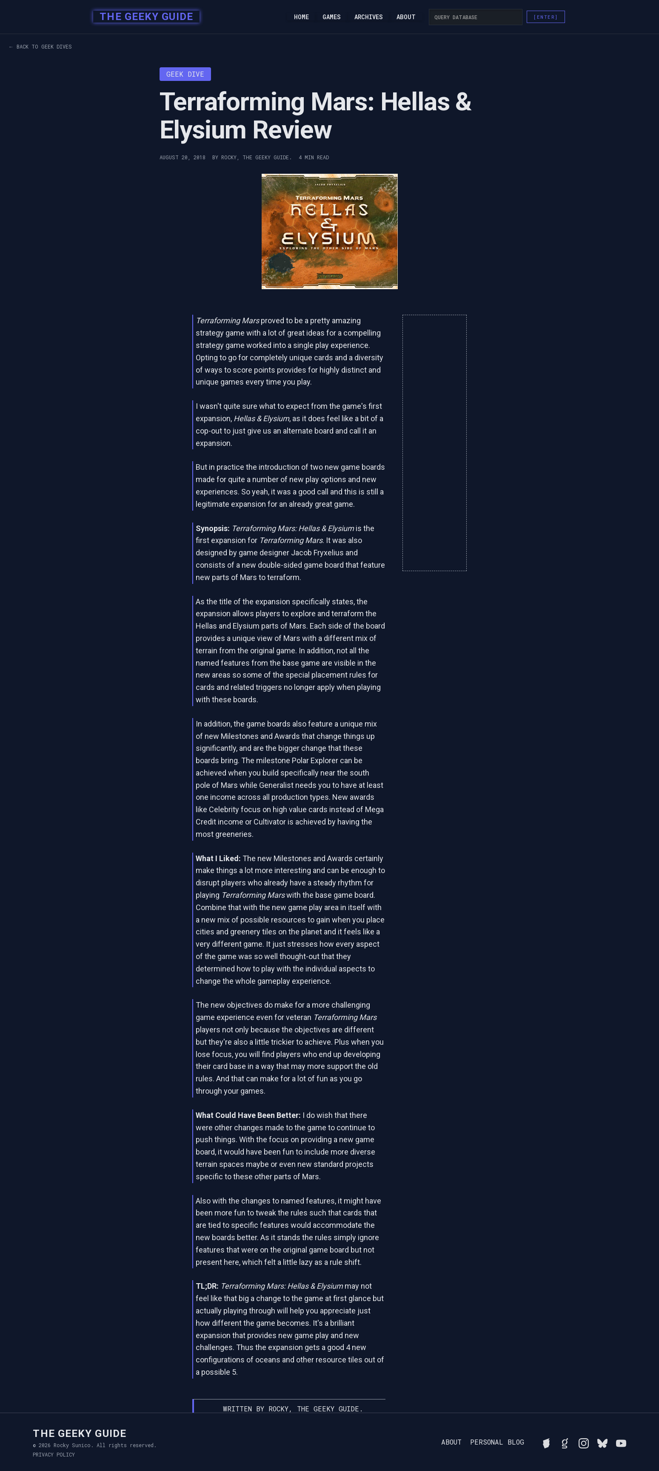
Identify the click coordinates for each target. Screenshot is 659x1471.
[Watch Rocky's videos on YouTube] (621, 1442)
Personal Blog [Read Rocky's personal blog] (497, 1442)
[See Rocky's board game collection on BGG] (546, 1442)
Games (331, 17)
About (406, 17)
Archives (368, 17)
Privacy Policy (54, 1454)
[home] (144, 17)
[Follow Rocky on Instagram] (584, 1442)
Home (301, 17)
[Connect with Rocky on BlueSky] (602, 1442)
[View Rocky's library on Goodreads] (565, 1442)
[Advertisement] (434, 443)
